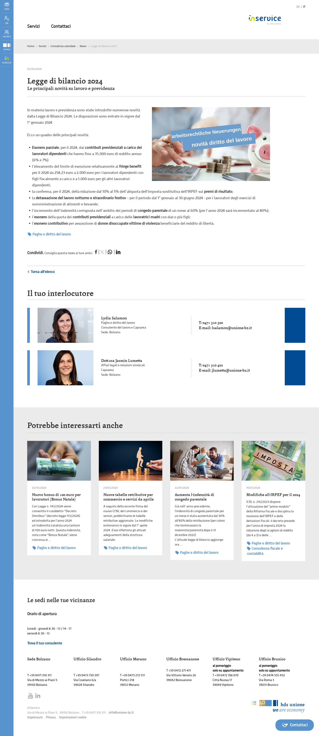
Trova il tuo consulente (44, 643)
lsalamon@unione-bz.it (232, 327)
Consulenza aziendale (63, 46)
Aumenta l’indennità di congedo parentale (194, 497)
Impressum (35, 717)
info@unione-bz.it (121, 713)
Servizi (33, 26)
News (83, 46)
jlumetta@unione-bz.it (231, 370)
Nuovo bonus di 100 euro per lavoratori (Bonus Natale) (56, 497)
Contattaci (61, 26)
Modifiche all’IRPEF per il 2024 (273, 494)
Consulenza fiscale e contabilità (265, 551)
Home (30, 46)
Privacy (51, 717)
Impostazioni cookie (72, 717)
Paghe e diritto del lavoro (49, 234)
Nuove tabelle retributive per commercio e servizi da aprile (128, 497)
